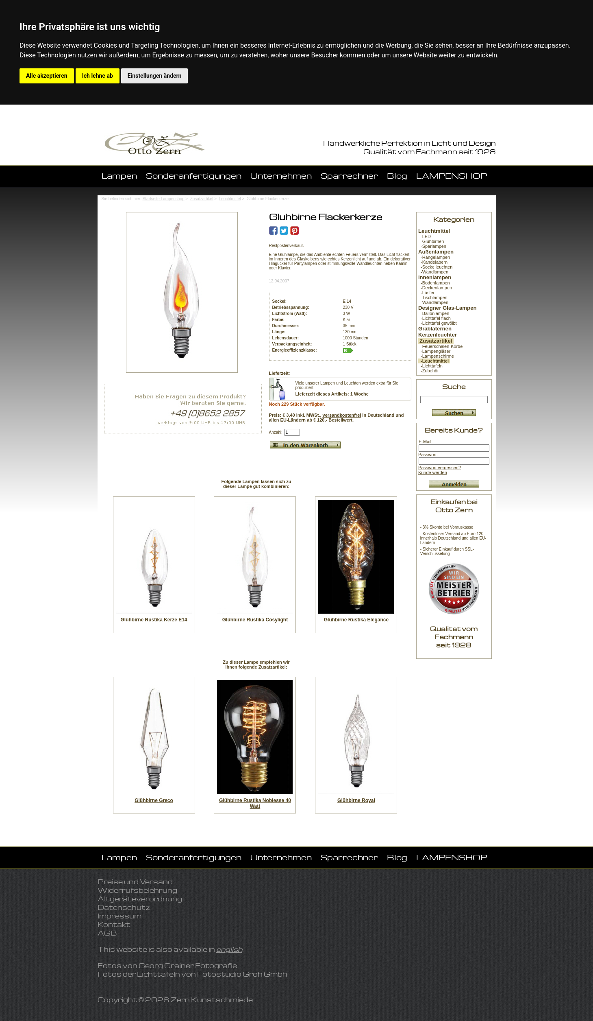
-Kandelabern (432, 262)
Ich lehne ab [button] (97, 75)
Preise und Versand (135, 881)
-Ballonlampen (433, 313)
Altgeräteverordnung (140, 898)
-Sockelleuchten (435, 267)
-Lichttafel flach (434, 318)
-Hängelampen (434, 257)
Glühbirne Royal (356, 800)
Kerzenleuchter (437, 335)
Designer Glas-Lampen (447, 308)
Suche (454, 386)
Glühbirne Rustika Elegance (356, 620)
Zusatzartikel (201, 199)
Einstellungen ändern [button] (155, 75)
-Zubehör (428, 370)
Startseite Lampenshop (164, 199)
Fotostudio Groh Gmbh (242, 974)
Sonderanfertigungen (193, 176)
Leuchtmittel (230, 199)
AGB (107, 933)
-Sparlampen (432, 246)
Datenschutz (124, 907)
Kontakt (114, 924)
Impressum (119, 916)
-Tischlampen (432, 297)
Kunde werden (432, 472)
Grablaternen (435, 329)
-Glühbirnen (431, 241)
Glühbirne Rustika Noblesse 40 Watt (255, 803)
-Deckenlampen (435, 287)
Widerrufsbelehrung (137, 890)
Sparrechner (349, 176)
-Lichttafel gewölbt (437, 323)
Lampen (119, 176)
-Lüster (426, 292)
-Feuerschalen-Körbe (440, 346)
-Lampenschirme (436, 356)
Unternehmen (281, 176)
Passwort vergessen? (439, 467)
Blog (397, 176)
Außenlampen (436, 252)
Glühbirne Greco (154, 800)
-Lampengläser (434, 351)
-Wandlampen (433, 271)
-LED (424, 236)
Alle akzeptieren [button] (46, 75)
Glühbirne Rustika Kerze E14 (153, 620)
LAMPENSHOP (451, 176)
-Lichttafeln (430, 365)
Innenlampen (434, 277)
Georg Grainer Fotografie (188, 965)
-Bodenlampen (434, 282)
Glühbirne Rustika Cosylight (255, 620)
